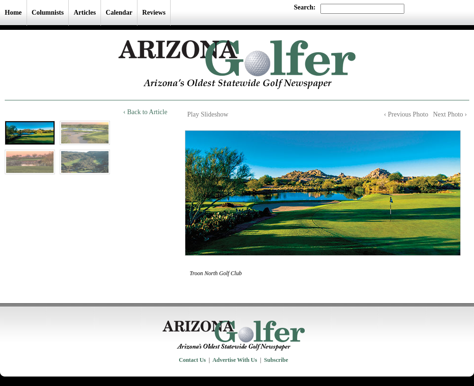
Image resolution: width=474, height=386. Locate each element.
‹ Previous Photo (406, 114)
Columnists (48, 12)
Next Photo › (450, 114)
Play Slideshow (207, 114)
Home (13, 12)
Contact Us (192, 360)
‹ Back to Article (145, 112)
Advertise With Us (234, 360)
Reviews (153, 12)
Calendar (119, 12)
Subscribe (276, 360)
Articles (84, 12)
